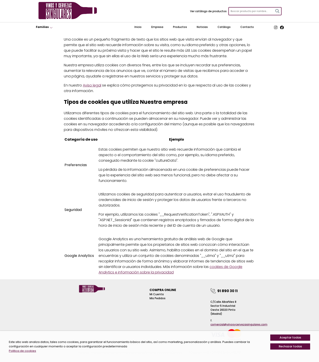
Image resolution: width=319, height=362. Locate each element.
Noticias (202, 27)
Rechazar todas (290, 346)
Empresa (157, 27)
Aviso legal (92, 85)
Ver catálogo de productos (208, 11)
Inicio (138, 27)
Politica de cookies (22, 351)
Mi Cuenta (157, 294)
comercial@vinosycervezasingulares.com (238, 324)
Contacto (247, 27)
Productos (180, 27)
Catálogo (224, 27)
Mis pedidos (157, 298)
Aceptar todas (290, 337)
